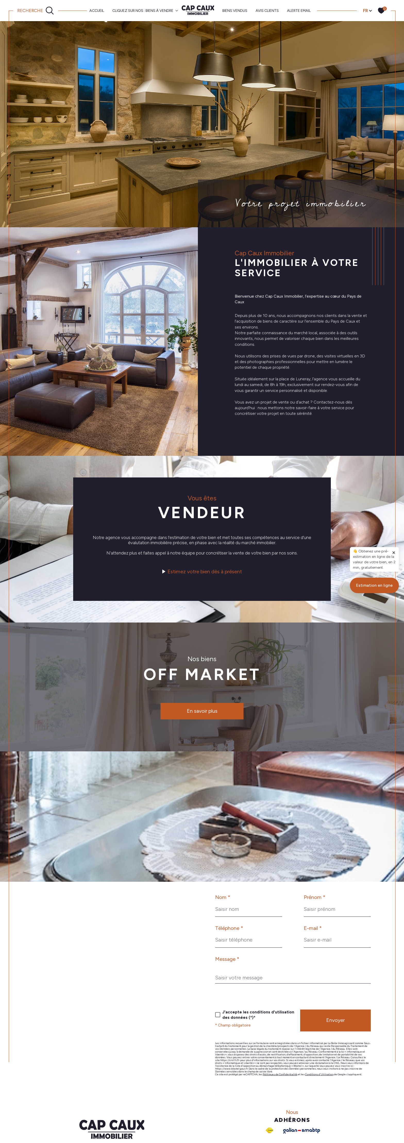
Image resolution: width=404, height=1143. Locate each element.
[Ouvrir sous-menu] (177, 10)
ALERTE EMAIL (299, 11)
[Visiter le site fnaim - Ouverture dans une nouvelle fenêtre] (269, 1130)
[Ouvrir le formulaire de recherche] (35, 10)
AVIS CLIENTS (267, 11)
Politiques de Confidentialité (280, 1074)
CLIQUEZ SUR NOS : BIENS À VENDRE (142, 11)
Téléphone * (229, 928)
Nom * (222, 897)
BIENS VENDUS (234, 11)
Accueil (96, 11)
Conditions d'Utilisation (319, 1074)
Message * (227, 959)
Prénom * (314, 897)
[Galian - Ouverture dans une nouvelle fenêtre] (301, 1130)
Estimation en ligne (374, 864)
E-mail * (313, 928)
